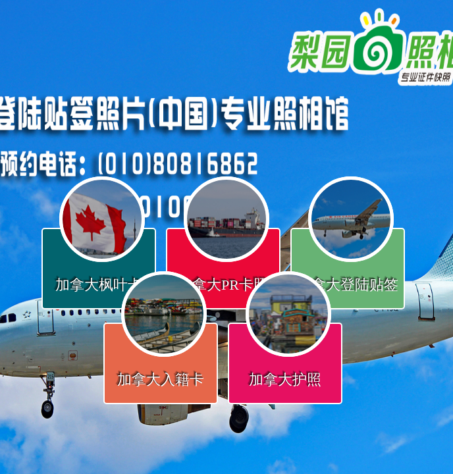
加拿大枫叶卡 (98, 284)
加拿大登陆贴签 (347, 284)
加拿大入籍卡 (160, 379)
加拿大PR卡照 (223, 284)
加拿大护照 (285, 379)
